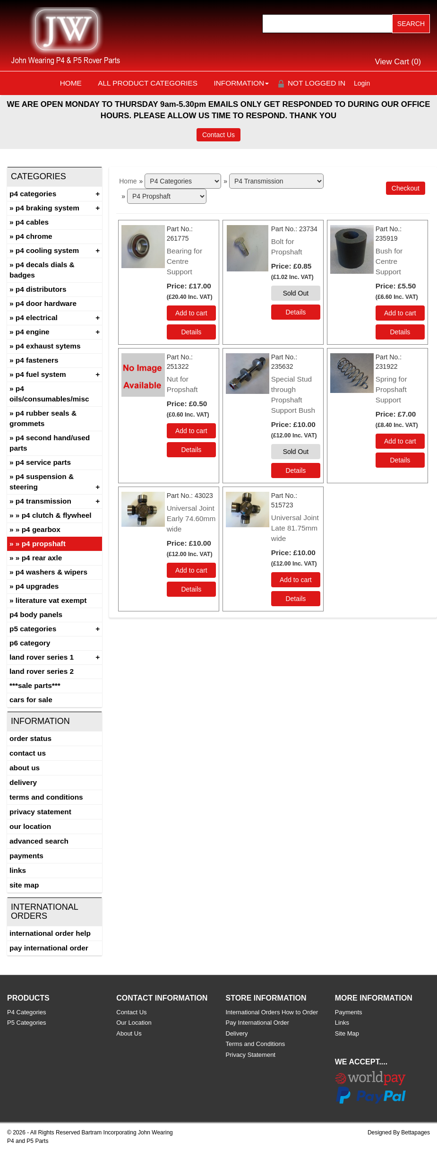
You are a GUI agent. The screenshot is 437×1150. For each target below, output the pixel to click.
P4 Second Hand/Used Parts (49, 443)
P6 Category (29, 643)
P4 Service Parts (43, 462)
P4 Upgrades (37, 586)
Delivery (23, 782)
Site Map (24, 885)
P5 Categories (32, 629)
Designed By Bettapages (399, 1132)
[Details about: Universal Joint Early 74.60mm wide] (191, 589)
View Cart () (398, 61)
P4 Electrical (37, 318)
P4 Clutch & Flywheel (57, 515)
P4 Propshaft (44, 544)
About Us (24, 768)
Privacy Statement (40, 812)
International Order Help (50, 933)
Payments (26, 856)
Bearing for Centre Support (184, 261)
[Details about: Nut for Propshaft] (191, 449)
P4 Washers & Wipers (51, 572)
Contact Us (218, 135)
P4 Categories (32, 194)
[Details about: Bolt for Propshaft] (295, 312)
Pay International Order (48, 948)
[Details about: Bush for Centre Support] (400, 332)
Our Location (30, 826)
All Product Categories (147, 83)
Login (362, 83)
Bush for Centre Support (389, 261)
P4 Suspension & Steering (41, 481)
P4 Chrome (34, 236)
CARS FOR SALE (30, 700)
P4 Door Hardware (46, 303)
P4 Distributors (41, 289)
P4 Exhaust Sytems (48, 346)
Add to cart (191, 313)
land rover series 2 (41, 671)
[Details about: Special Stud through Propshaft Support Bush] (295, 470)
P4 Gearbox (41, 529)
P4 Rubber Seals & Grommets (43, 418)
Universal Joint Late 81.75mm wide (295, 528)
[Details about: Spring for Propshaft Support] (400, 460)
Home (71, 83)
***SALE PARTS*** (34, 685)
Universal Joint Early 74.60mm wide (191, 518)
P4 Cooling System (47, 250)
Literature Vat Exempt (51, 600)
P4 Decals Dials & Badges (42, 270)
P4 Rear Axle (42, 558)
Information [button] (241, 83)
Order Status (30, 738)
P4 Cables (32, 222)
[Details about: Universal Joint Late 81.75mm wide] (295, 598)
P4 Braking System (47, 208)
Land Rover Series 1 (41, 657)
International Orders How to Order (272, 1012)
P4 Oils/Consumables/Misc (49, 393)
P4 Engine (33, 332)
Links (17, 870)
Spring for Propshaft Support (391, 389)
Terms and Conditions (46, 797)
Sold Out (295, 293)
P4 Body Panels (35, 614)
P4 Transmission (43, 501)
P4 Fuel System (41, 374)
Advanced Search (39, 841)
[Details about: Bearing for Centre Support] (191, 332)
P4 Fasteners (37, 360)
